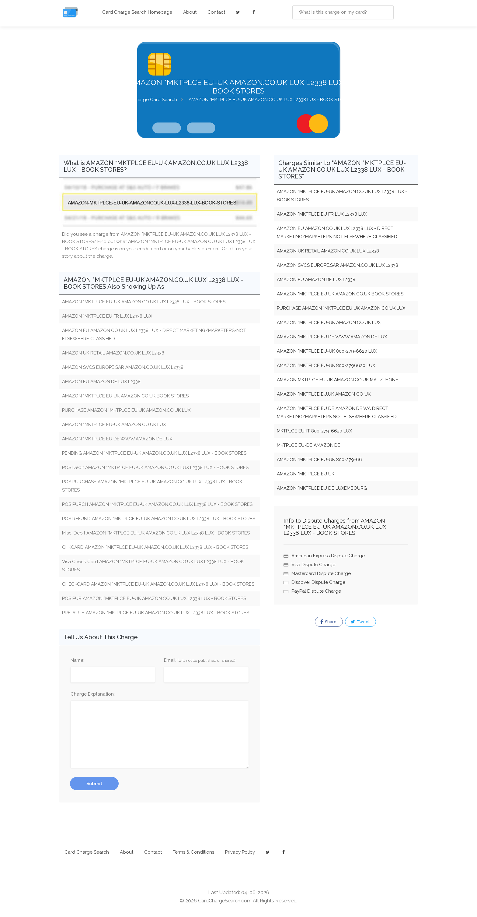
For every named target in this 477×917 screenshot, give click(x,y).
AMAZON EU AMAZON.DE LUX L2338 (316, 279)
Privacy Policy (240, 852)
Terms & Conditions (193, 852)
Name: (77, 660)
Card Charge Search (86, 852)
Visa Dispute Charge (313, 564)
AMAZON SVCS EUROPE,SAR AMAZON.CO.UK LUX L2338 (337, 265)
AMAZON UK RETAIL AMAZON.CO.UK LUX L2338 (328, 251)
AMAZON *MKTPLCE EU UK (305, 474)
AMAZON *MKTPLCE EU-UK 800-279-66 (319, 459)
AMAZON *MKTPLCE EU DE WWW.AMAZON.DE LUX (332, 337)
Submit (94, 783)
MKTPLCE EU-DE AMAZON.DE (308, 445)
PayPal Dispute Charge (316, 591)
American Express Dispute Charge (328, 556)
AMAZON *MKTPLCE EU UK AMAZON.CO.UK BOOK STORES (340, 294)
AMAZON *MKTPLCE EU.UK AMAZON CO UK (324, 394)
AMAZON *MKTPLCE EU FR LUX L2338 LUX (322, 214)
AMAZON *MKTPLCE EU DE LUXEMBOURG (322, 488)
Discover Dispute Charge (318, 582)
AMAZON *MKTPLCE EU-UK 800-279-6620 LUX (327, 351)
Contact (216, 12)
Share (328, 621)
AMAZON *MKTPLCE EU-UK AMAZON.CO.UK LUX (329, 322)
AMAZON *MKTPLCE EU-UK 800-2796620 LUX (326, 365)
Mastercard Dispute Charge (321, 573)
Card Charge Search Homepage (137, 12)
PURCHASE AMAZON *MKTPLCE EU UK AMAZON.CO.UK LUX (341, 308)
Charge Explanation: (93, 694)
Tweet (360, 621)
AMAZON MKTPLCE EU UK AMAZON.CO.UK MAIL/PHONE (337, 380)
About (190, 12)
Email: (199, 660)
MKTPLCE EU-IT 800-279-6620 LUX (314, 431)
